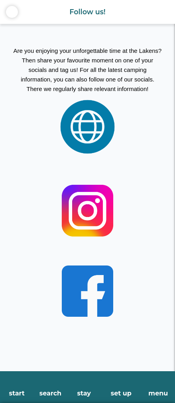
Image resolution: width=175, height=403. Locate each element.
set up (121, 393)
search (50, 393)
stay (83, 393)
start (17, 393)
